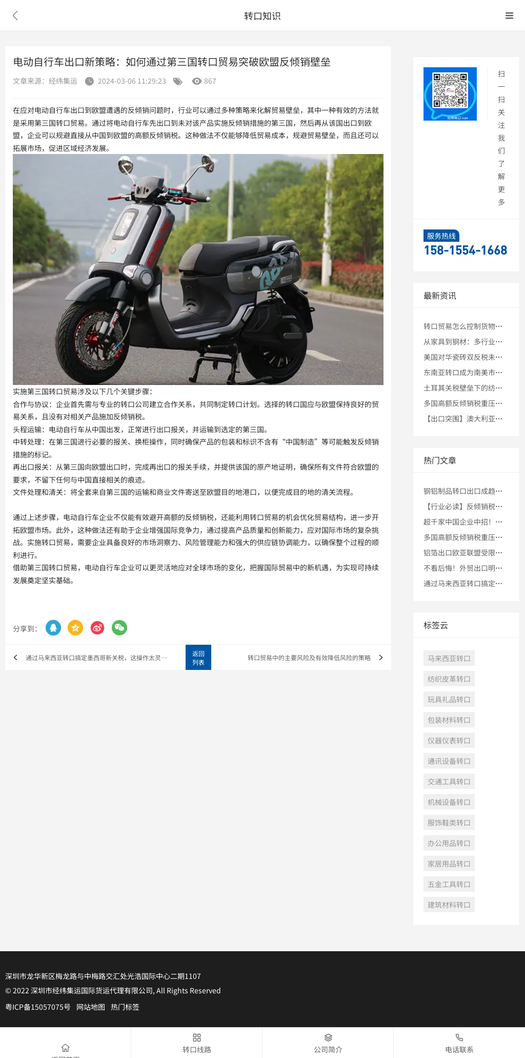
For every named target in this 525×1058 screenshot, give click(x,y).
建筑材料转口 (449, 904)
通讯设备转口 (449, 761)
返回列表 (198, 657)
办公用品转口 (449, 843)
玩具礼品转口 (449, 699)
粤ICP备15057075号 (38, 1007)
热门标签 (125, 1007)
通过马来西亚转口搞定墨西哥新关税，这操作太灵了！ (99, 657)
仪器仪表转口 (449, 740)
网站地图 (90, 1007)
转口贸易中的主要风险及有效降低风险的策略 (309, 657)
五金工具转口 (449, 884)
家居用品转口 (449, 863)
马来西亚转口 (449, 658)
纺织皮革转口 (449, 679)
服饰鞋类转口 (449, 822)
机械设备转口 (449, 802)
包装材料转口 (449, 720)
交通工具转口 (449, 781)
